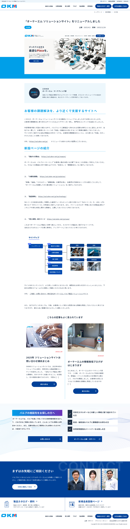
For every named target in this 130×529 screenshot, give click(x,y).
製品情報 (82, 6)
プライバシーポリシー (101, 521)
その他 (116, 12)
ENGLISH (126, 1)
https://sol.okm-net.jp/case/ (58, 219)
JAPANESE (119, 1)
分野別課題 (59, 6)
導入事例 (67, 6)
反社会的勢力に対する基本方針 (118, 521)
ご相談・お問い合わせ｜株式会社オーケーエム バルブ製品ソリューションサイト (59, 294)
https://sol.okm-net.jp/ (38, 141)
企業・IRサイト (88, 521)
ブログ (75, 6)
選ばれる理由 (49, 6)
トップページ (98, 12)
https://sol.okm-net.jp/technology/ (52, 196)
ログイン (104, 1)
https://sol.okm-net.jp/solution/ (53, 176)
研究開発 (90, 6)
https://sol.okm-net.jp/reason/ (53, 156)
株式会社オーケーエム (9, 6)
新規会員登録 (111, 1)
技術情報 (108, 12)
